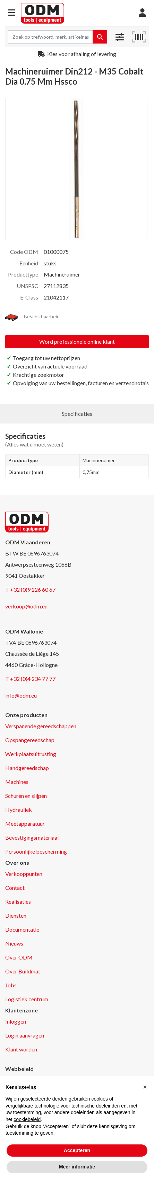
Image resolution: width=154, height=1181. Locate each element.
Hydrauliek (18, 809)
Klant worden (21, 1049)
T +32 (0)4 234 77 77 (30, 678)
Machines (16, 781)
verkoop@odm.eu (26, 606)
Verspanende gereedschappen (40, 726)
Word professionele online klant (77, 341)
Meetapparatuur (25, 823)
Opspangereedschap (29, 740)
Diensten (15, 915)
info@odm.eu (21, 695)
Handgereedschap (27, 767)
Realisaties (18, 901)
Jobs (11, 985)
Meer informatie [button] (77, 1167)
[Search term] (50, 37)
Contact (15, 887)
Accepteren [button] (77, 1150)
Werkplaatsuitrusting (30, 754)
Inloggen (15, 1021)
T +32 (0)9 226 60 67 (30, 589)
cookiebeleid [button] (27, 1119)
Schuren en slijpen (26, 795)
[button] (11, 13)
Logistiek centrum (26, 999)
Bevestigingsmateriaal (32, 837)
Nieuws (14, 943)
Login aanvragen (24, 1035)
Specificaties (77, 413)
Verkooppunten (23, 873)
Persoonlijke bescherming (36, 851)
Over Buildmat (22, 971)
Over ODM (19, 957)
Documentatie (22, 929)
